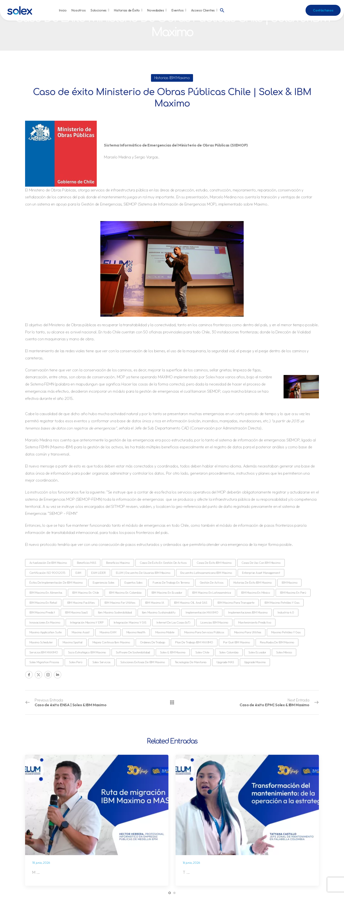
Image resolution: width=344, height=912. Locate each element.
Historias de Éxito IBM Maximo (252, 582)
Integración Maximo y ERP (86, 622)
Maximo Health (135, 632)
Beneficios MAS (86, 563)
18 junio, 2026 (41, 862)
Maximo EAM (108, 632)
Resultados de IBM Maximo (277, 642)
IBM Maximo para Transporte (235, 602)
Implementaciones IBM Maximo (248, 612)
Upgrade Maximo (255, 662)
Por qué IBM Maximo (236, 642)
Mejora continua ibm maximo (111, 642)
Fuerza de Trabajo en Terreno (171, 582)
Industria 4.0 (286, 612)
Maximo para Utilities (247, 632)
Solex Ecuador (257, 652)
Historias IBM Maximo (172, 77)
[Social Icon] (29, 675)
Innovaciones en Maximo (44, 622)
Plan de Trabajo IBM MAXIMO (194, 642)
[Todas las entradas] (172, 702)
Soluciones (100, 10)
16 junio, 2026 (191, 862)
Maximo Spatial (72, 642)
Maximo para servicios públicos (204, 632)
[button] (222, 9)
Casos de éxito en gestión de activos (163, 563)
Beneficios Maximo (117, 563)
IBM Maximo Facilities (81, 602)
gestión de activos (211, 582)
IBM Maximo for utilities (119, 602)
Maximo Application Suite (45, 632)
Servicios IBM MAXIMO (43, 652)
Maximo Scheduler (41, 642)
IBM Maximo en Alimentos (45, 592)
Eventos (179, 10)
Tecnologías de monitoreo (190, 662)
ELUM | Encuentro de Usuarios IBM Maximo (143, 573)
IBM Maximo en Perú (293, 592)
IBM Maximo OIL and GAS (190, 602)
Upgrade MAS (225, 662)
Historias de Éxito (128, 10)
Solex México (284, 652)
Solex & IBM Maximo (172, 652)
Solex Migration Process (44, 662)
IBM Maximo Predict (42, 612)
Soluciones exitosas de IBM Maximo (142, 662)
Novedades (157, 10)
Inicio (63, 10)
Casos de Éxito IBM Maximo (214, 563)
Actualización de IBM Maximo (48, 563)
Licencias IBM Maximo (214, 622)
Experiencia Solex (103, 582)
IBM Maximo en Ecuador (166, 592)
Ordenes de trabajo (152, 642)
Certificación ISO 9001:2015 (47, 573)
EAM (78, 573)
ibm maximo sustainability (159, 612)
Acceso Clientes (204, 10)
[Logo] (19, 10)
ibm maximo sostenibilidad (115, 612)
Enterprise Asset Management (261, 573)
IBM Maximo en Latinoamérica (211, 592)
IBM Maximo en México (255, 592)
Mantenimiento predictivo (254, 622)
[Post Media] (96, 805)
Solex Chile (202, 652)
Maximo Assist (81, 632)
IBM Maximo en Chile (85, 592)
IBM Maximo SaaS (76, 612)
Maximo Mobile (164, 632)
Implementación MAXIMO (202, 612)
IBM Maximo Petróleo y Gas (281, 602)
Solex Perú (75, 662)
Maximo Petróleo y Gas (286, 632)
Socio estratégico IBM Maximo (87, 652)
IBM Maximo (289, 582)
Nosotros (78, 10)
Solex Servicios (101, 662)
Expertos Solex (133, 582)
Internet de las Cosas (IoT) (173, 622)
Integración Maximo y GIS (130, 622)
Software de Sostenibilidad (133, 652)
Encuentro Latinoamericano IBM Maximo (206, 573)
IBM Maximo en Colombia (125, 592)
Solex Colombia (229, 652)
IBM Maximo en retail (43, 602)
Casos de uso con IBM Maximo (261, 563)
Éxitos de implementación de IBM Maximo (56, 582)
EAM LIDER (98, 573)
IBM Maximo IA (154, 602)
